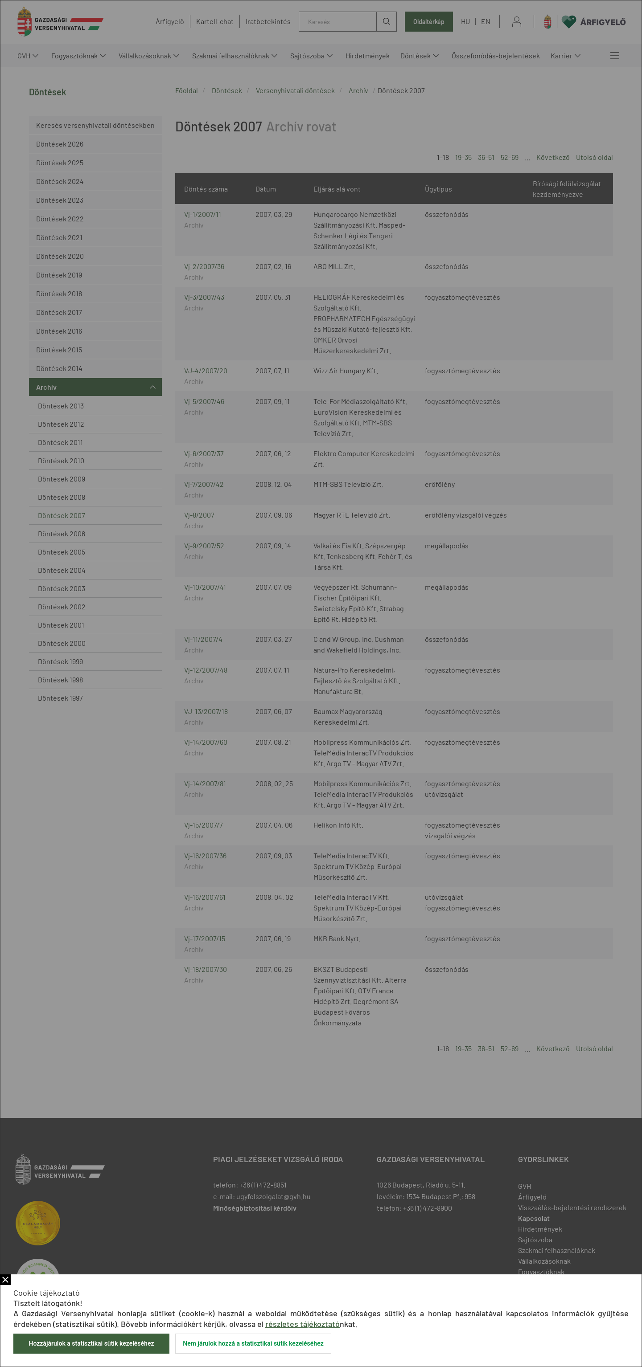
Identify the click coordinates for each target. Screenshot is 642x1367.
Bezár (5, 1279)
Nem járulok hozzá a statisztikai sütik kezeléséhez (253, 1343)
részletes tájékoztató (302, 1324)
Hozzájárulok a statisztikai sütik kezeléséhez (91, 1343)
